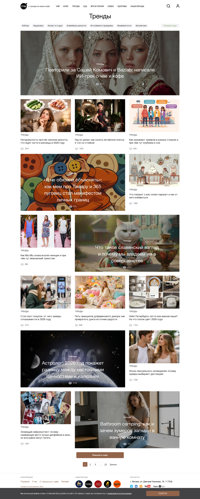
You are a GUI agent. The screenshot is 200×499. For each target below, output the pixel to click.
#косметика (141, 26)
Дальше (113, 464)
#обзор (25, 26)
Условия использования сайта (32, 487)
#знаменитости (124, 26)
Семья (111, 6)
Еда (85, 6)
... (100, 464)
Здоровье (122, 6)
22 (106, 464)
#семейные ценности (76, 26)
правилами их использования (119, 493)
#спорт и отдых (55, 26)
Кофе (65, 6)
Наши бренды (137, 6)
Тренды (76, 6)
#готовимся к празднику (102, 26)
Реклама (65, 481)
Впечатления (97, 6)
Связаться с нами (50, 481)
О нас (34, 481)
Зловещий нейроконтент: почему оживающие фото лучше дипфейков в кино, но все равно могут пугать (46, 435)
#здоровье (38, 26)
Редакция (25, 481)
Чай (58, 6)
